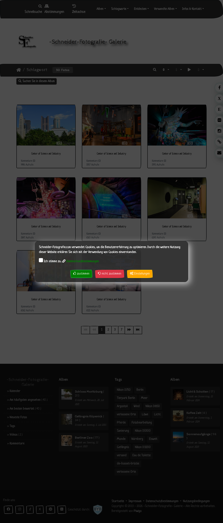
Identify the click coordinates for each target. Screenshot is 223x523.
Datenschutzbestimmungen (82, 261)
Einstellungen (140, 274)
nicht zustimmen (109, 274)
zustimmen (81, 274)
